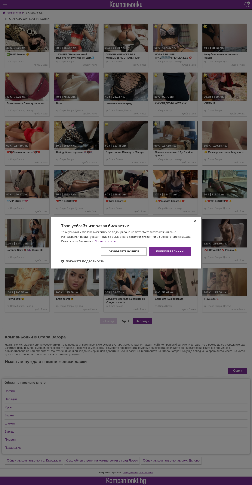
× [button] (195, 220)
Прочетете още (105, 241)
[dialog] (126, 242)
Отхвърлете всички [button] (124, 251)
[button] (83, 261)
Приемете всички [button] (170, 251)
